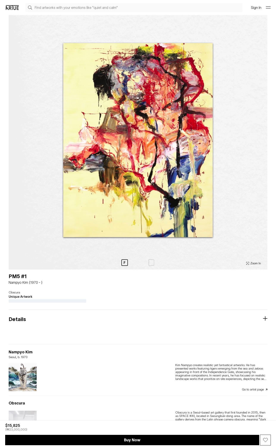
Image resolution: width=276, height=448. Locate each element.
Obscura (14, 292)
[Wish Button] (265, 440)
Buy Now (132, 440)
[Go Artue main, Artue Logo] (12, 7)
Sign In (256, 7)
